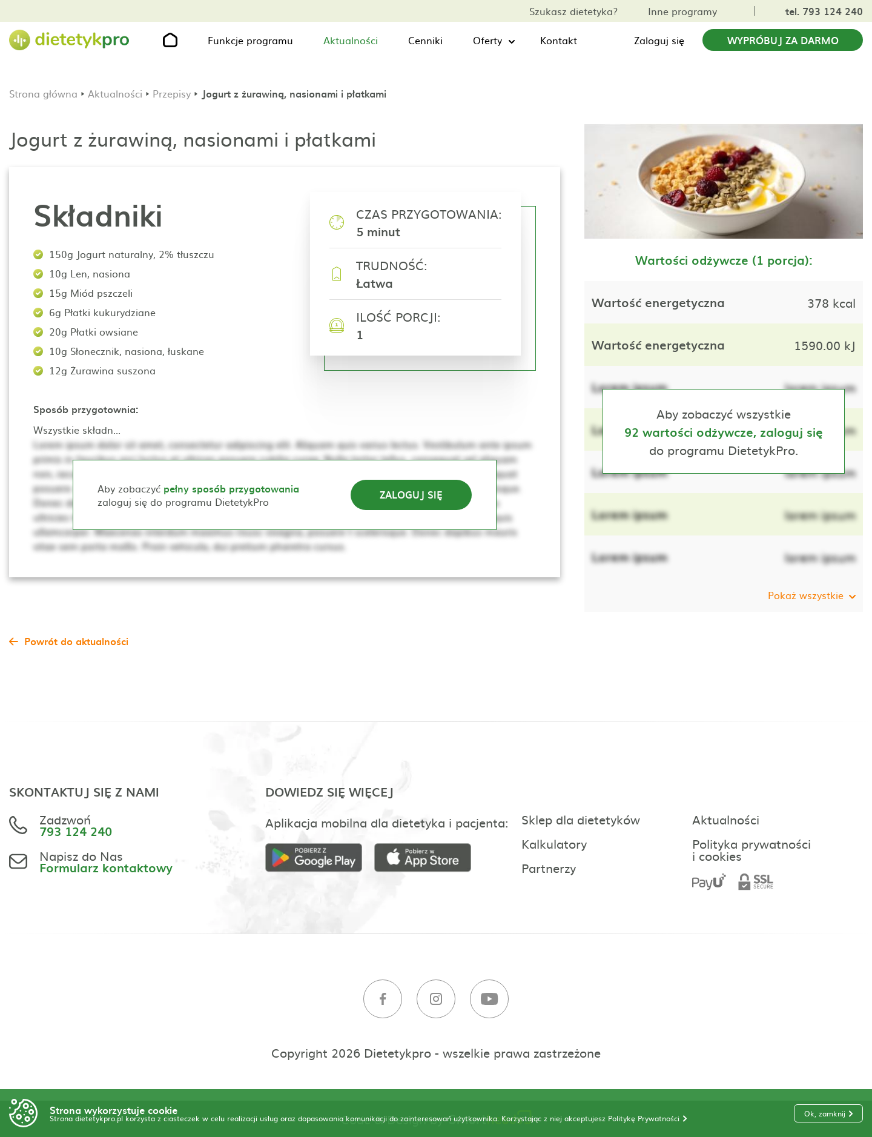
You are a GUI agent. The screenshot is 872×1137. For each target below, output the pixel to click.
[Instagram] (436, 999)
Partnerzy (548, 867)
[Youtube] (489, 999)
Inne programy (682, 11)
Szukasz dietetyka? (573, 11)
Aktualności (350, 40)
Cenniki (425, 40)
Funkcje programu (250, 40)
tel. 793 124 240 (824, 11)
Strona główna (43, 93)
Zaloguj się (659, 40)
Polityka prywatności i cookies (751, 849)
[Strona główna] (69, 40)
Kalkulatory (554, 843)
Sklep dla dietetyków (580, 819)
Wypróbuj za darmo (783, 40)
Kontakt (558, 40)
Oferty (487, 40)
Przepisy (172, 93)
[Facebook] (382, 999)
